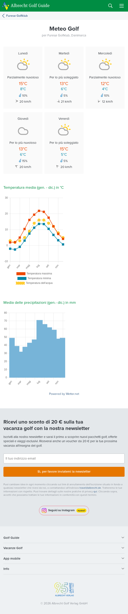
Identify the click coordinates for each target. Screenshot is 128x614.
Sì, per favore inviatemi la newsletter (64, 471)
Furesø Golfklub (17, 16)
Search (110, 6)
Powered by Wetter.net (64, 394)
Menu (121, 6)
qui (95, 491)
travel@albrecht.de (90, 488)
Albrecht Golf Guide (30, 5)
